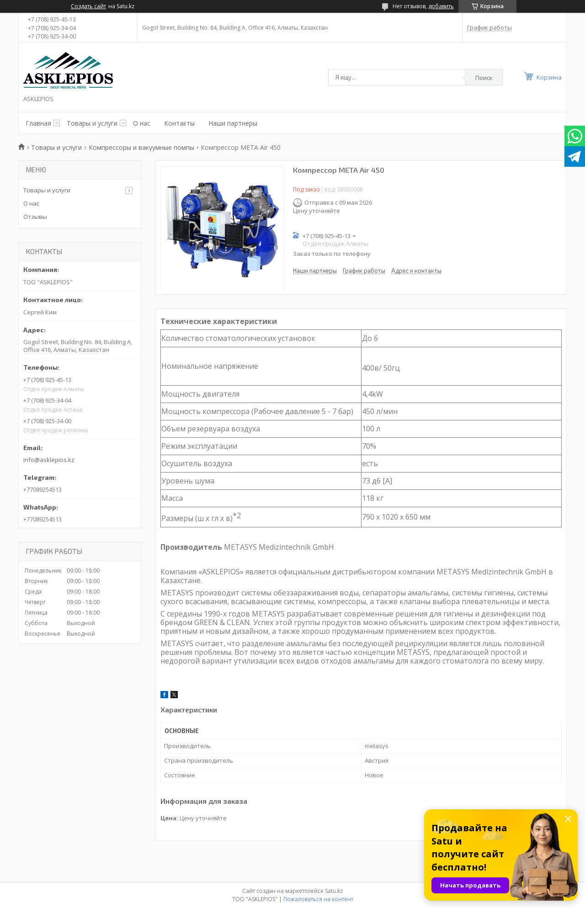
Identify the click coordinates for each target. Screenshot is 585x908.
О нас (141, 123)
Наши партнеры (232, 123)
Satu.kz (334, 891)
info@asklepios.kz (48, 460)
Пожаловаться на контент (318, 899)
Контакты (179, 123)
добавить (441, 6)
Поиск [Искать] (484, 78)
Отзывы (35, 216)
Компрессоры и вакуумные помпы (141, 147)
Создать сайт (88, 6)
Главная (38, 123)
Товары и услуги (92, 123)
